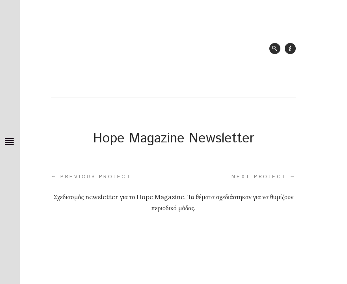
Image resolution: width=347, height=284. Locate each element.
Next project (263, 176)
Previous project (91, 176)
